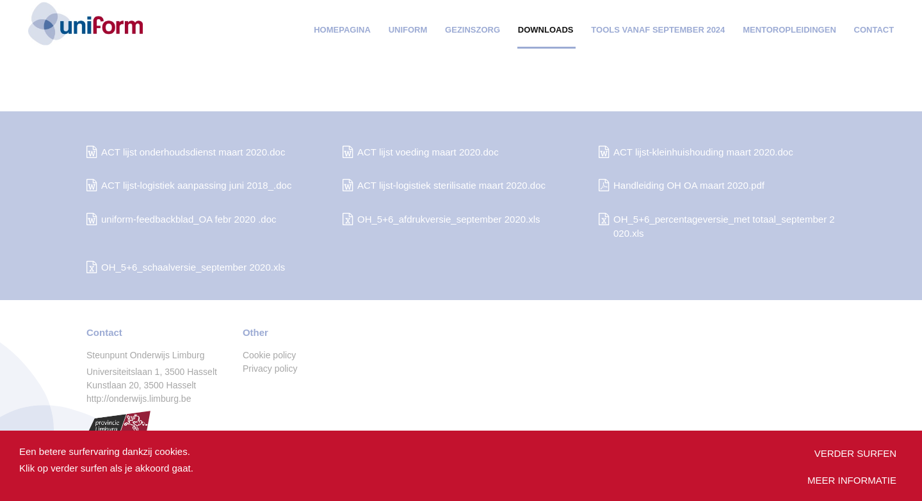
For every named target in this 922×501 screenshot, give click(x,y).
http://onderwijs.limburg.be (138, 399)
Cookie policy (269, 355)
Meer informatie (851, 480)
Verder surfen (855, 453)
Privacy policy (270, 368)
